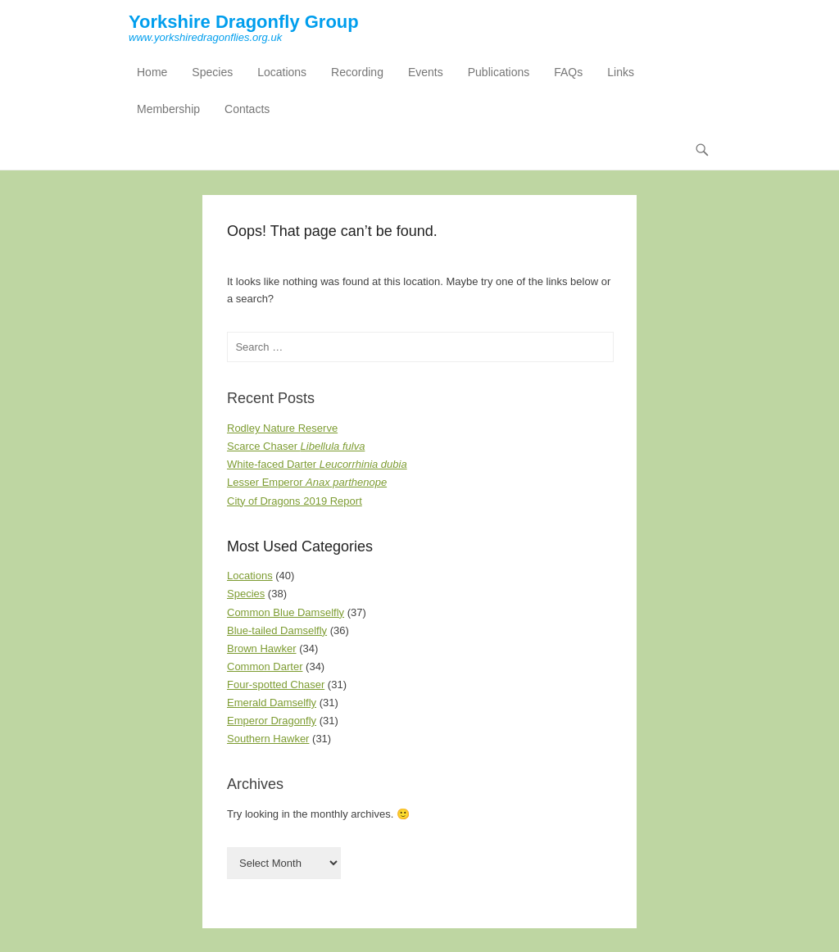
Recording (357, 72)
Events (425, 72)
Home (152, 72)
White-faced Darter (317, 464)
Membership (168, 109)
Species (212, 72)
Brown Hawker (262, 648)
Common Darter (264, 666)
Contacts (247, 109)
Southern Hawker (268, 738)
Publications (499, 72)
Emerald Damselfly (271, 702)
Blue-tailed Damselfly (277, 630)
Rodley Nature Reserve (282, 428)
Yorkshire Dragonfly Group (244, 21)
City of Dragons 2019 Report (294, 501)
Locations (281, 72)
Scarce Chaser (296, 446)
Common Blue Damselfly (285, 612)
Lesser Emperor (307, 482)
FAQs (568, 72)
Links (620, 72)
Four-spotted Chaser (275, 684)
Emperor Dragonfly (271, 720)
